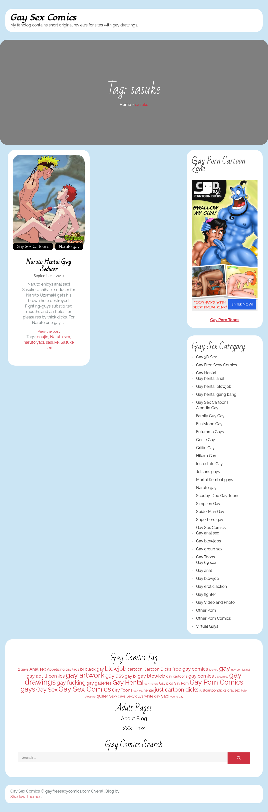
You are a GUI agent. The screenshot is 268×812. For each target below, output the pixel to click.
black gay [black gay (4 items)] (94, 669)
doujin (42, 336)
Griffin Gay (205, 447)
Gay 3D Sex (206, 357)
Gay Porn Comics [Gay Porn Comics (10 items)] (216, 682)
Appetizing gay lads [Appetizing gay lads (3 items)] (63, 669)
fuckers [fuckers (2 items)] (213, 669)
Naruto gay (69, 246)
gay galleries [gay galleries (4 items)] (98, 683)
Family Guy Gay (210, 415)
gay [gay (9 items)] (224, 668)
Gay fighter (206, 594)
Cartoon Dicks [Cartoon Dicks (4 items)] (157, 669)
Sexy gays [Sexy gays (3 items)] (117, 696)
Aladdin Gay (207, 408)
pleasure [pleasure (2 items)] (90, 696)
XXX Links (134, 728)
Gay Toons (205, 557)
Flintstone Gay (209, 423)
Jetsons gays (208, 471)
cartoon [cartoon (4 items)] (135, 669)
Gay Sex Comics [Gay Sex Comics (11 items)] (84, 689)
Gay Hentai (206, 373)
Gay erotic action (211, 586)
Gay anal (204, 570)
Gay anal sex (207, 533)
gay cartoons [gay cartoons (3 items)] (177, 676)
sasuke (52, 342)
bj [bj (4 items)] (82, 669)
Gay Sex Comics (43, 17)
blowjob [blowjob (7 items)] (115, 668)
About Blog (134, 718)
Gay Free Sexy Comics (216, 365)
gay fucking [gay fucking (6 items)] (71, 683)
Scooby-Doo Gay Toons (217, 495)
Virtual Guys (207, 626)
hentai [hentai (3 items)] (149, 690)
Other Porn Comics (213, 618)
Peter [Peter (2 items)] (244, 690)
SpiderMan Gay (210, 511)
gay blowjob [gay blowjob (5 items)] (151, 676)
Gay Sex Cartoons (33, 246)
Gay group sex (209, 549)
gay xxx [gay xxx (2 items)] (138, 690)
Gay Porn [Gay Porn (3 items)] (181, 683)
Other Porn (206, 610)
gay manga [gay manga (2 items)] (151, 683)
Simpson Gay (208, 503)
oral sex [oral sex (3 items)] (233, 690)
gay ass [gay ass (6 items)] (114, 676)
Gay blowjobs (208, 541)
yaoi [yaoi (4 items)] (165, 696)
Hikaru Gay (206, 455)
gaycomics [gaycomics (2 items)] (221, 676)
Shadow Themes (25, 796)
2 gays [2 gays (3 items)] (23, 669)
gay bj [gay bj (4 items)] (131, 676)
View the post (49, 331)
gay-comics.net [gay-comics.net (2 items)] (240, 669)
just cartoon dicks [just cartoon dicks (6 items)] (177, 690)
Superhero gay (209, 519)
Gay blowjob (207, 578)
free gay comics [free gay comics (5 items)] (190, 669)
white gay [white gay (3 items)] (152, 696)
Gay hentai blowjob (213, 386)
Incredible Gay (209, 463)
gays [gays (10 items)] (27, 689)
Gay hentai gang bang (216, 394)
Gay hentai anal (210, 378)
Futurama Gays (210, 431)
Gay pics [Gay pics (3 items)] (166, 683)
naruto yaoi (33, 342)
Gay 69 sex (206, 562)
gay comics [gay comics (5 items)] (201, 676)
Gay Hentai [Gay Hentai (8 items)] (128, 682)
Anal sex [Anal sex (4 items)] (37, 669)
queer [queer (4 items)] (102, 696)
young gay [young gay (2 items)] (176, 696)
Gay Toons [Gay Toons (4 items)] (122, 690)
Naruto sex (60, 336)
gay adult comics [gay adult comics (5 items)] (45, 676)
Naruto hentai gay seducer (48, 265)
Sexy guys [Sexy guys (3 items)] (135, 696)
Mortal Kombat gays (214, 479)
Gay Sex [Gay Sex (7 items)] (46, 689)
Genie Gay (205, 439)
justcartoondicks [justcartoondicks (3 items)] (213, 690)
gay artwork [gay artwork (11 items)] (85, 675)
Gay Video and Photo (215, 602)
